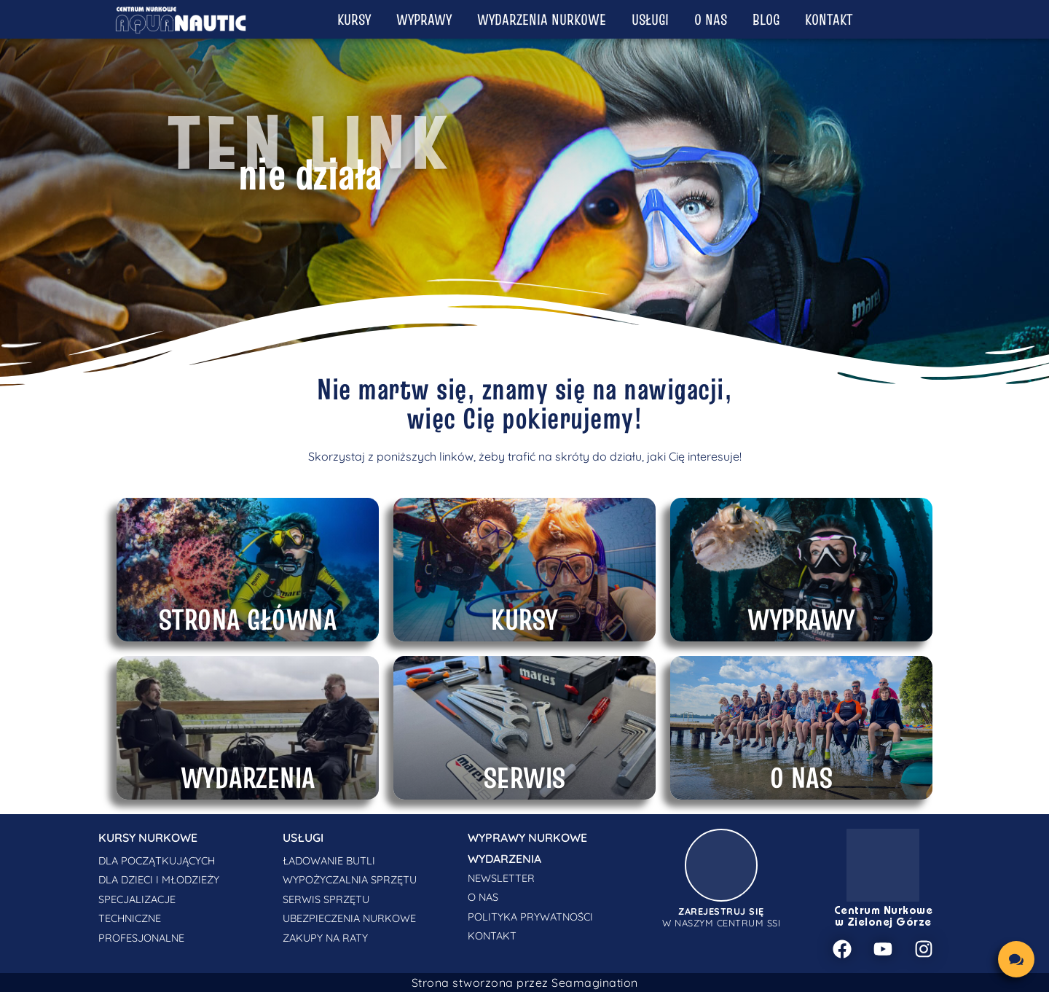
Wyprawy (424, 19)
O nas (710, 19)
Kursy (354, 19)
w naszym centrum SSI (721, 917)
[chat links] (1016, 959)
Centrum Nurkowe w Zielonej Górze (883, 917)
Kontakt (828, 19)
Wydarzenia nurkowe (541, 19)
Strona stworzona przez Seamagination (525, 982)
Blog (766, 19)
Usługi (650, 19)
